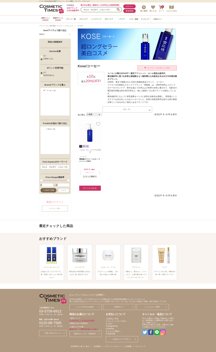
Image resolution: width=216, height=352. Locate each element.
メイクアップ (96, 19)
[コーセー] (83, 156)
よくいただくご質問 (156, 307)
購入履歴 (143, 8)
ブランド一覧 (71, 19)
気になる (153, 8)
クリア (63, 190)
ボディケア (109, 19)
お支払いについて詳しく (124, 339)
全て (43, 56)
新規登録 (129, 11)
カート (161, 8)
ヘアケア (121, 19)
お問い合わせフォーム (54, 333)
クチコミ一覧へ (55, 208)
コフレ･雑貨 (133, 19)
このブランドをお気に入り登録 (157, 68)
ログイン (129, 6)
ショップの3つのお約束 (87, 307)
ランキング (145, 19)
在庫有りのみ (46, 59)
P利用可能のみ (47, 75)
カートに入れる (90, 188)
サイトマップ (140, 346)
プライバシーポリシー (113, 346)
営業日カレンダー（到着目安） (86, 334)
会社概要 (128, 346)
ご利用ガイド (157, 19)
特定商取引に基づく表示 (80, 346)
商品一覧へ (137, 110)
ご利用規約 (97, 346)
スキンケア (83, 19)
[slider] (41, 180)
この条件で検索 (48, 190)
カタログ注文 (171, 8)
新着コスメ (45, 19)
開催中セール (58, 19)
